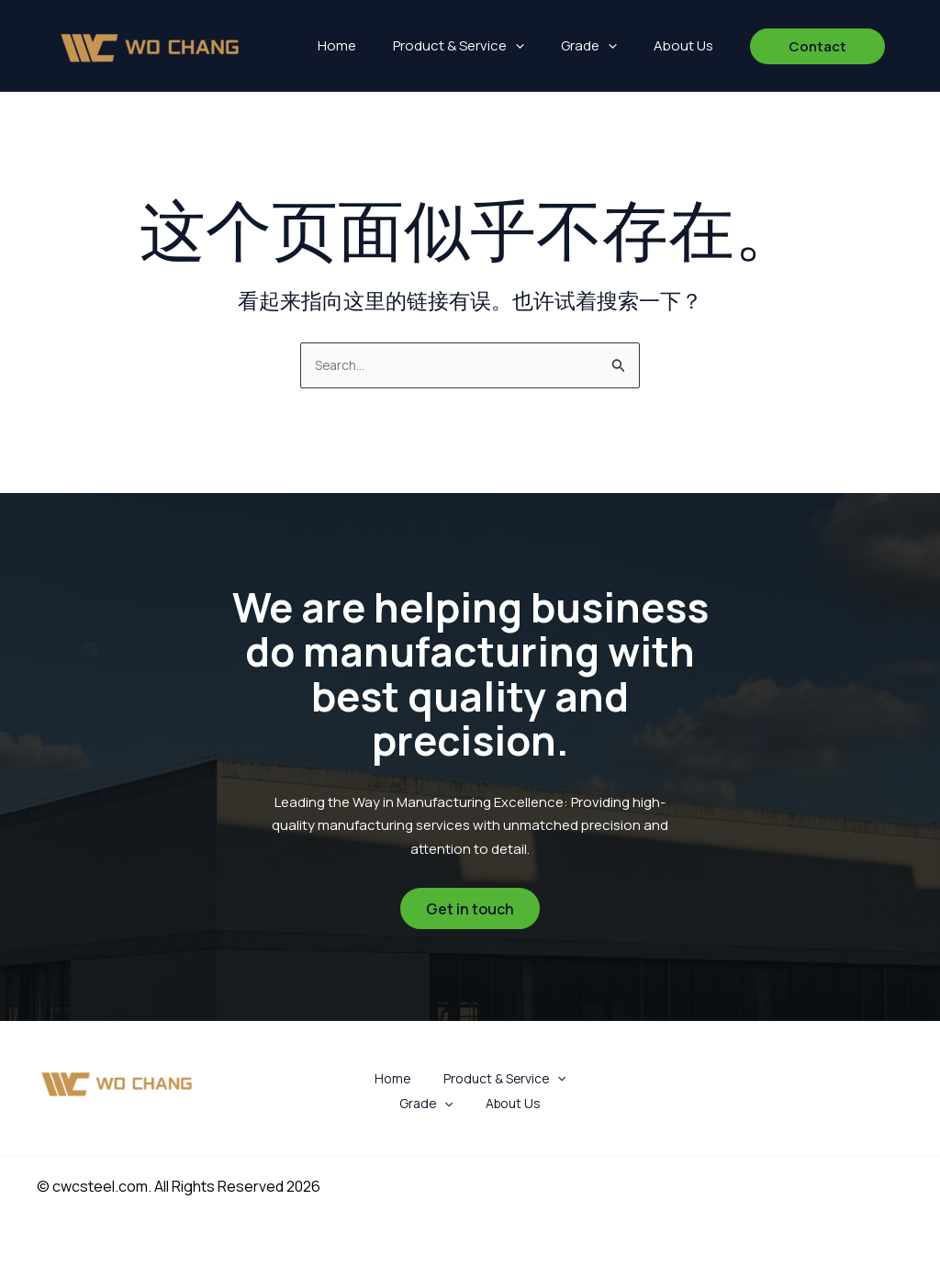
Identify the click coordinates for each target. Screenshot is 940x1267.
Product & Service (458, 46)
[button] (515, 46)
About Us (683, 45)
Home (337, 45)
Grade (589, 46)
